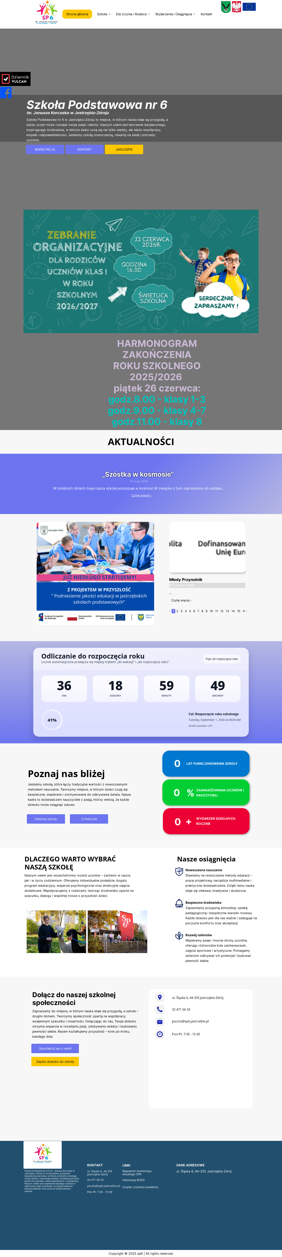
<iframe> (201, 1074)
